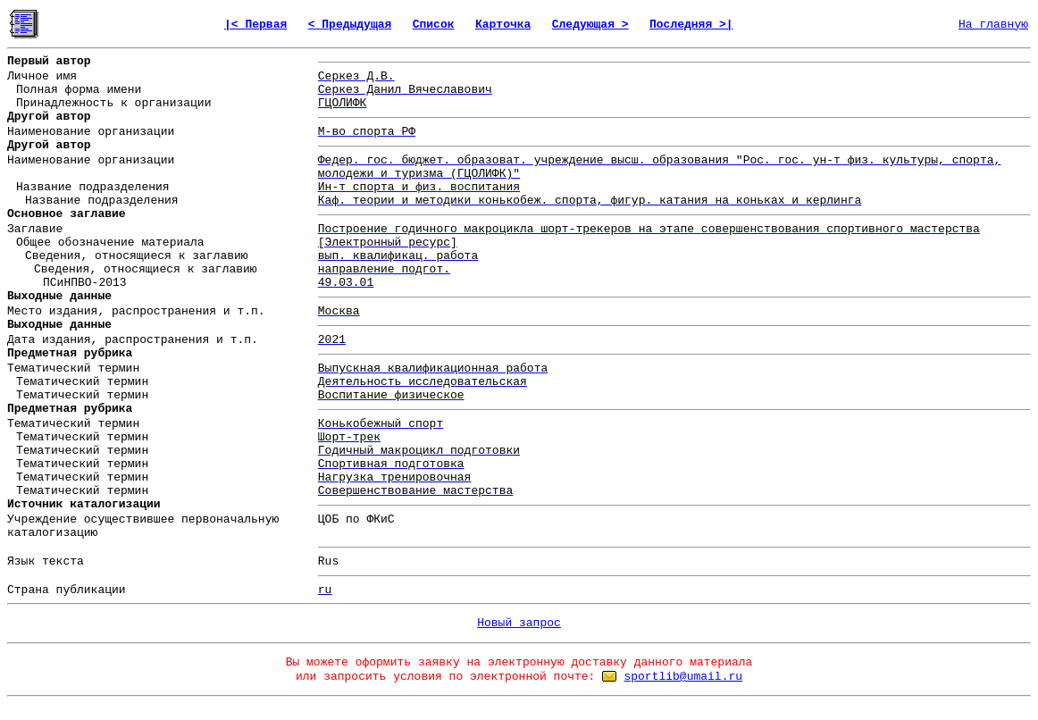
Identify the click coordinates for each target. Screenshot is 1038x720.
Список (434, 24)
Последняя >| (691, 24)
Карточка (503, 24)
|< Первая (255, 24)
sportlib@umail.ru (683, 676)
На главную (993, 24)
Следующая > (590, 24)
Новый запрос (519, 623)
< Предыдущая (350, 24)
